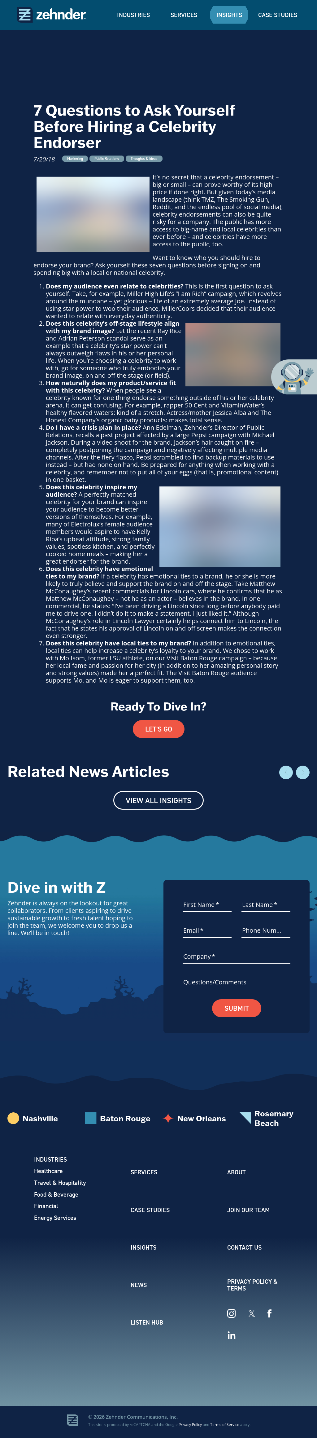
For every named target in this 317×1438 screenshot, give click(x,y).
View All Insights (158, 801)
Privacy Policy (190, 1426)
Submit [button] (237, 1009)
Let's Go (158, 729)
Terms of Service (224, 1426)
